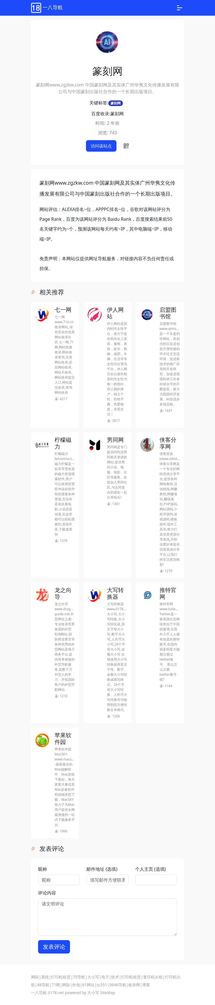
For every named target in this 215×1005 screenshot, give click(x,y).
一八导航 (39, 992)
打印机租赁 (61, 977)
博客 (146, 984)
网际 (35, 977)
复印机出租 (153, 977)
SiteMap (107, 992)
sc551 (102, 984)
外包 (76, 984)
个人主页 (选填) (150, 869)
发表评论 (54, 946)
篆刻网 (116, 103)
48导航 (43, 984)
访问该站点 (101, 146)
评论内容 (47, 893)
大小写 (93, 977)
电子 (105, 977)
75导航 (79, 977)
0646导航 (117, 984)
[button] (126, 146)
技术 (115, 977)
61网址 (88, 984)
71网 (56, 984)
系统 (45, 977)
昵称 (42, 869)
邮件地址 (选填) (102, 869)
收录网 (134, 984)
